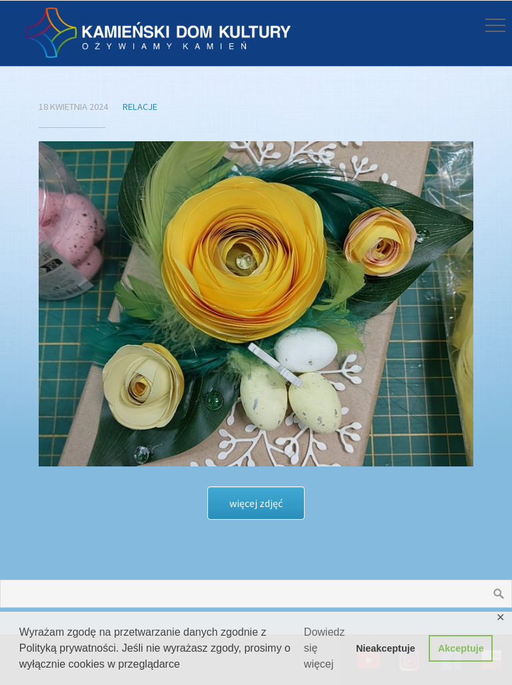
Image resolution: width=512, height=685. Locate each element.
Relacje (140, 107)
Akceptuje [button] (461, 648)
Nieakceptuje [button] (385, 648)
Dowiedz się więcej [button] (324, 648)
